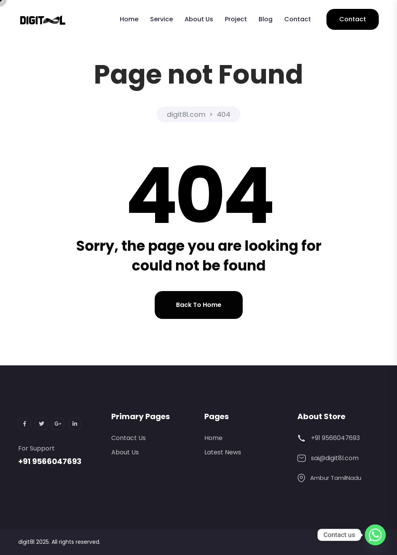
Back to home (198, 304)
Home (129, 19)
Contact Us (128, 437)
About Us (199, 19)
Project (236, 19)
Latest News (222, 452)
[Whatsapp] (375, 534)
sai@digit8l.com (335, 458)
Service (161, 19)
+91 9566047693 (49, 461)
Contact (297, 19)
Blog (266, 19)
